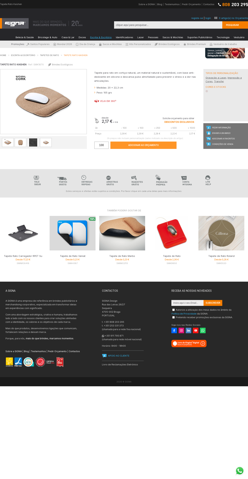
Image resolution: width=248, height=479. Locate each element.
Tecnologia (223, 37)
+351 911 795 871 (114, 335)
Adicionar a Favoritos (223, 139)
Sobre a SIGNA (147, 4)
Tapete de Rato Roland (221, 255)
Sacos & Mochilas (173, 37)
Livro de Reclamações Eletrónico (120, 364)
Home (3, 55)
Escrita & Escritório (101, 37)
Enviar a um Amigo (221, 133)
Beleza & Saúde (25, 37)
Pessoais (153, 37)
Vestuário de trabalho (223, 44)
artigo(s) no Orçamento (233, 18)
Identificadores (124, 37)
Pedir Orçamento (191, 4)
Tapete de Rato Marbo (122, 255)
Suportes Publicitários (199, 37)
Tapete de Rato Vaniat (72, 255)
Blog (159, 4)
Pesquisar (232, 25)
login (208, 18)
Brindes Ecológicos (167, 44)
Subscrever (213, 303)
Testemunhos (172, 4)
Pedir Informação (221, 128)
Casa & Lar (68, 37)
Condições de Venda (222, 144)
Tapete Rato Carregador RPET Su (23, 255)
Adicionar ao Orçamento (143, 145)
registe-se (197, 18)
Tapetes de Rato (49, 55)
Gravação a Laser (216, 77)
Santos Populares (38, 44)
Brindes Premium (194, 44)
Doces (82, 37)
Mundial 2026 (62, 44)
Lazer (140, 37)
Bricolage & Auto (47, 37)
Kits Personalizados (138, 44)
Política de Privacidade (184, 313)
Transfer (219, 81)
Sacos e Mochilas (110, 44)
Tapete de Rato (172, 255)
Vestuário (239, 37)
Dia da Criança (85, 44)
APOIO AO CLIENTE (118, 355)
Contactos (208, 4)
